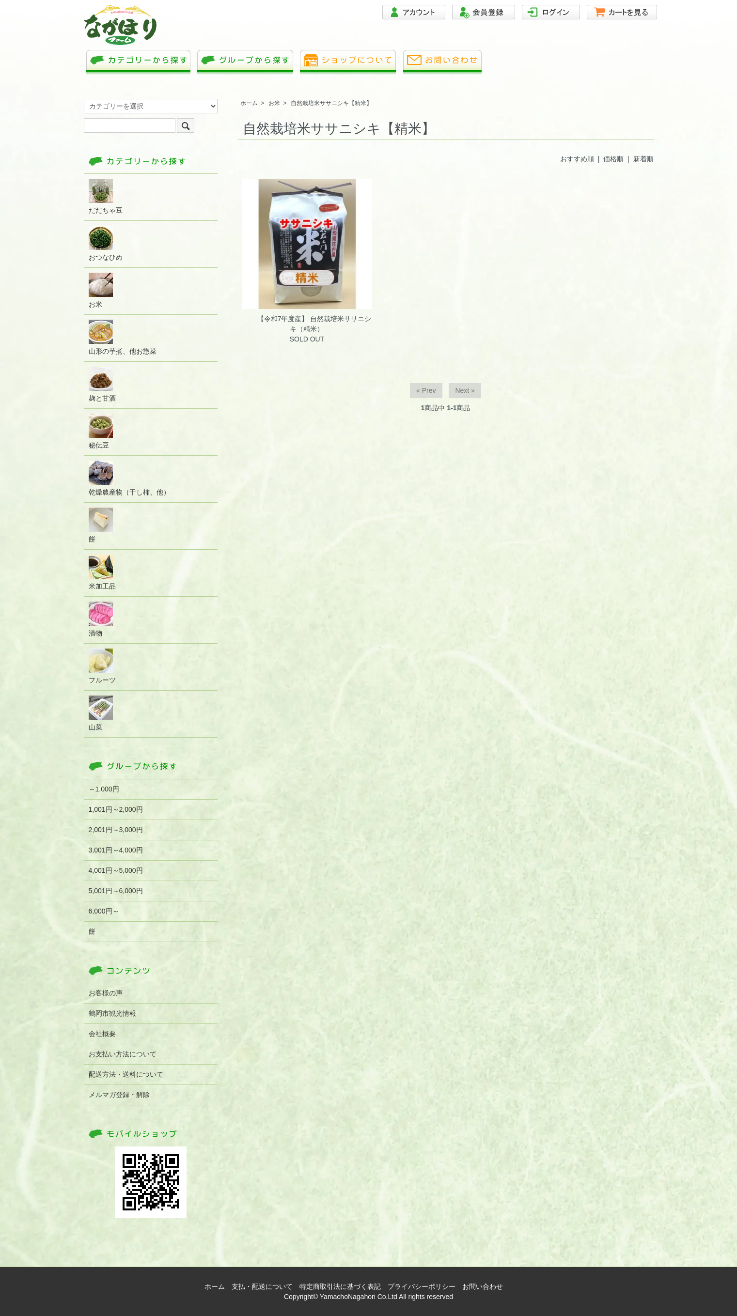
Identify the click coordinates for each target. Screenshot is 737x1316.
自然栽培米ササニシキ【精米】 (331, 103)
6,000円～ (104, 911)
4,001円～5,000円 (116, 870)
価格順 (613, 159)
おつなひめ (106, 243)
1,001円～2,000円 (116, 809)
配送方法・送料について (126, 1074)
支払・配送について (262, 1286)
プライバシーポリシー (421, 1286)
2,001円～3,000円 (116, 830)
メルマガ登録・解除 (119, 1095)
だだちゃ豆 (106, 196)
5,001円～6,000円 (116, 891)
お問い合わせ (482, 1286)
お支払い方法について (123, 1054)
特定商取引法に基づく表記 (340, 1286)
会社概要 (102, 1033)
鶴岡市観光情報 (112, 1013)
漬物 (101, 619)
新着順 (643, 159)
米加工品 (102, 572)
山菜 (101, 713)
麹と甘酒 (102, 384)
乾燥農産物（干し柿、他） (129, 478)
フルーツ (102, 666)
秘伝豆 (101, 431)
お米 (274, 103)
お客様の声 (106, 993)
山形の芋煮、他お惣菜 (123, 337)
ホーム (249, 103)
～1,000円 (104, 789)
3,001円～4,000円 (116, 850)
